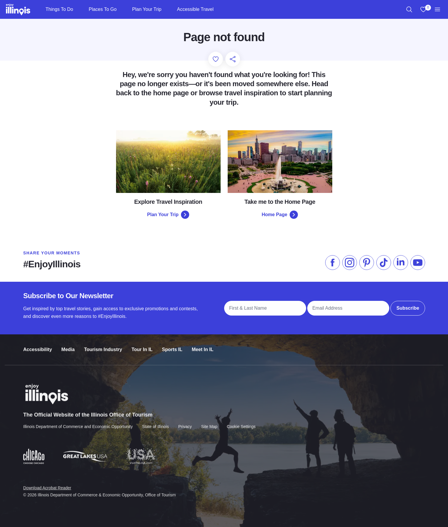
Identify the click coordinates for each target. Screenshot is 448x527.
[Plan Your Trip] (166, 9)
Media (67, 343)
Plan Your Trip (147, 9)
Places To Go (103, 9)
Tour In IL (141, 343)
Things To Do (59, 9)
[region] (409, 9)
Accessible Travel (195, 9)
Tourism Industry (103, 343)
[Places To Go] (121, 9)
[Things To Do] (78, 9)
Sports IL (172, 343)
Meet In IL (202, 343)
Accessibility (37, 343)
